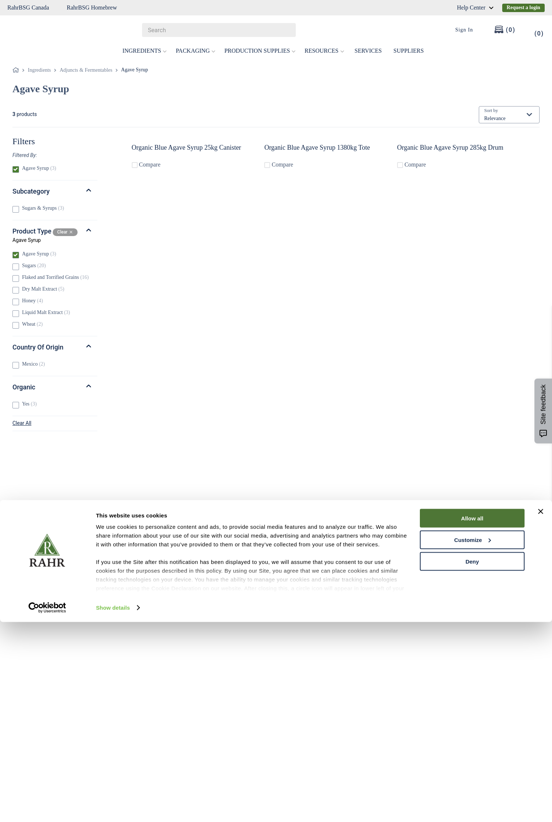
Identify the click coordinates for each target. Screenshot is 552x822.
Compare (166, 166)
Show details (113, 807)
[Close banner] (540, 711)
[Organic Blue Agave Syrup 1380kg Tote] (328, 154)
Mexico (33, 364)
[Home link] (17, 70)
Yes (29, 404)
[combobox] (219, 30)
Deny (472, 761)
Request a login (523, 7)
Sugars (34, 265)
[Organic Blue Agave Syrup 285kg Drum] (461, 154)
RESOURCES (324, 51)
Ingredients (39, 70)
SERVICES (368, 51)
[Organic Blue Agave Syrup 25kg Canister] (195, 154)
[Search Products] (286, 30)
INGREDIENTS (144, 51)
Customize (472, 740)
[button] (54, 155)
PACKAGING (196, 51)
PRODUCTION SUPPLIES (260, 51)
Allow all (472, 718)
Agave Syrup (134, 69)
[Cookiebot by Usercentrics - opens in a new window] (47, 807)
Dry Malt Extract (43, 289)
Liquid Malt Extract (46, 312)
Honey (32, 300)
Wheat (32, 324)
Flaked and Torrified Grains (55, 277)
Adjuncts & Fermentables (86, 70)
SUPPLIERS (409, 51)
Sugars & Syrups (43, 208)
